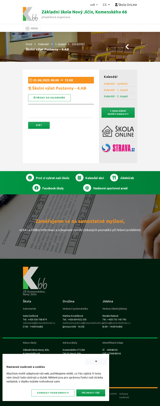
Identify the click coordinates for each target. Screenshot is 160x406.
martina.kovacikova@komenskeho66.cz (83, 323)
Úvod (29, 44)
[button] (93, 5)
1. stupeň (60, 44)
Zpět (39, 125)
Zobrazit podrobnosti (53, 393)
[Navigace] (31, 28)
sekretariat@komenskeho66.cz (39, 323)
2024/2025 (78, 44)
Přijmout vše (91, 393)
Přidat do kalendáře (49, 97)
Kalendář (43, 44)
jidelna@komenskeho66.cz (116, 323)
